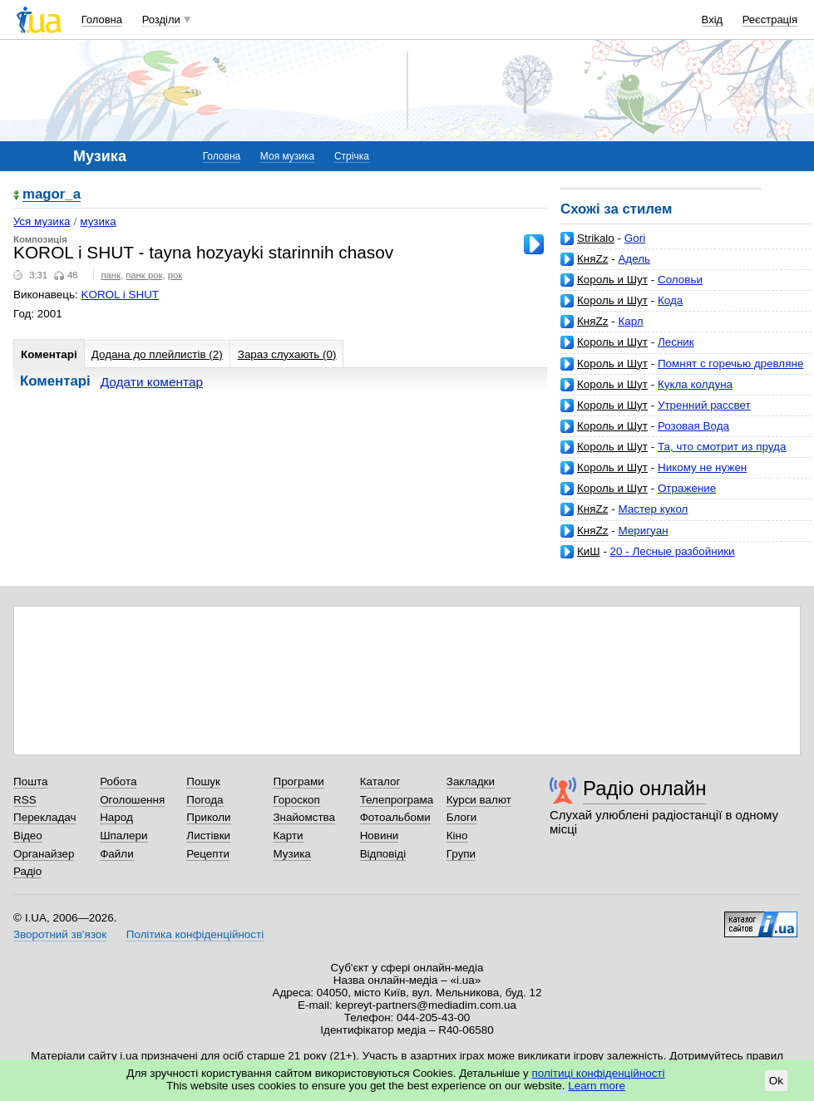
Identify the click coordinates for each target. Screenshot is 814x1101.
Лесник (676, 342)
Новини (379, 835)
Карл (630, 321)
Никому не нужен (702, 467)
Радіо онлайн (645, 788)
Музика (291, 854)
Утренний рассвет (704, 405)
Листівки (208, 835)
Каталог (380, 781)
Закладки (470, 781)
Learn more (596, 1085)
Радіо (27, 871)
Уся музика (42, 221)
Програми (298, 781)
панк (111, 275)
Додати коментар (152, 382)
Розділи (161, 19)
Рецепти (207, 854)
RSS (25, 800)
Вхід (712, 19)
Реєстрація (769, 19)
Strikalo (595, 238)
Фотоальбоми (395, 817)
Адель (634, 259)
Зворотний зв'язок (59, 934)
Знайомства (304, 817)
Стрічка (351, 156)
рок (175, 275)
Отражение (687, 488)
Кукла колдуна (695, 384)
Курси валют (478, 800)
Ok (776, 1080)
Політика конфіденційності (195, 934)
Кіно (457, 835)
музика (98, 221)
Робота (118, 781)
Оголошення (132, 800)
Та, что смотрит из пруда (722, 446)
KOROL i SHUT (120, 294)
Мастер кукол (653, 509)
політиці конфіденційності (598, 1073)
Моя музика (287, 156)
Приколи (208, 817)
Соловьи (680, 279)
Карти (288, 835)
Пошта (30, 781)
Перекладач (44, 817)
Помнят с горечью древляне (730, 363)
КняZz (592, 259)
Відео (27, 835)
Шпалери (123, 835)
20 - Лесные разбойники (672, 551)
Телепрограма (397, 800)
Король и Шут (612, 279)
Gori (634, 238)
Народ (116, 817)
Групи (461, 854)
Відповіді (383, 854)
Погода (204, 800)
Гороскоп (296, 800)
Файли (117, 854)
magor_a (51, 195)
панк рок (144, 275)
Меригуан (643, 530)
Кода (670, 300)
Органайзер (43, 854)
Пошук (203, 781)
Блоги (461, 817)
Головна (101, 19)
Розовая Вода (693, 426)
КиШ (588, 551)
